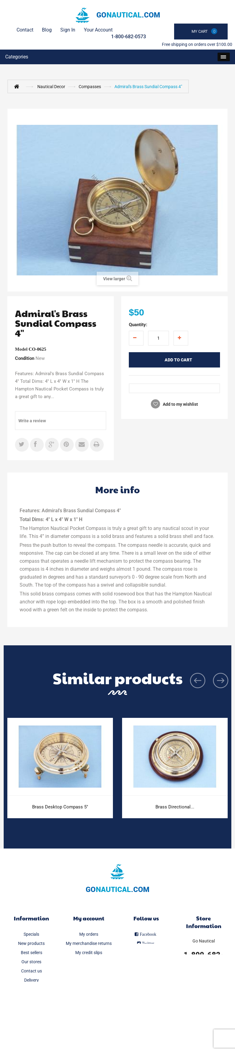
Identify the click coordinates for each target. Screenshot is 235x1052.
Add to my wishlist (180, 404)
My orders (88, 934)
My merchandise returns (89, 943)
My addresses (89, 961)
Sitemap (31, 1026)
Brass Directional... (174, 807)
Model (21, 349)
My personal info (89, 970)
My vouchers (89, 980)
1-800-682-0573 (128, 36)
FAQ (31, 998)
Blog (47, 30)
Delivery (31, 980)
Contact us (31, 970)
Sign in (67, 30)
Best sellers (31, 952)
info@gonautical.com (203, 973)
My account (88, 918)
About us (31, 1007)
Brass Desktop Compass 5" (60, 807)
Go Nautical (203, 940)
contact (25, 30)
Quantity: (138, 324)
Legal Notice (31, 989)
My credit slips (88, 952)
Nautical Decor (51, 86)
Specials (31, 934)
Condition (24, 358)
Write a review (32, 420)
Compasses (90, 86)
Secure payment (31, 1016)
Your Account (98, 30)
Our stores (31, 961)
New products (31, 943)
